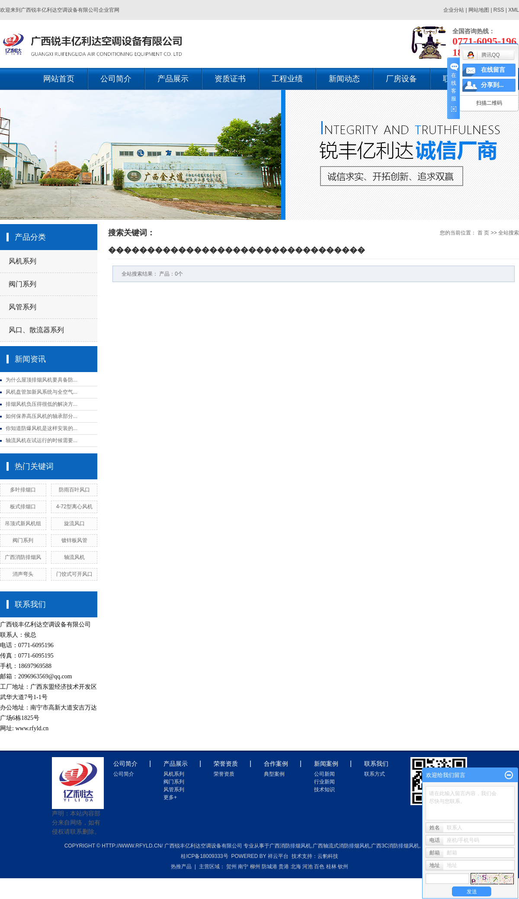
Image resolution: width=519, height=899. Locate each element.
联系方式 (374, 774)
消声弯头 (23, 574)
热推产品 (181, 867)
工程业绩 (287, 78)
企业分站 (453, 10)
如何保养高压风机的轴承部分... (41, 416)
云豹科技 (327, 856)
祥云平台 (278, 856)
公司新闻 (324, 774)
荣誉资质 (224, 774)
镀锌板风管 (74, 540)
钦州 (343, 867)
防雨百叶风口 (74, 490)
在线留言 (493, 70)
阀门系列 (22, 284)
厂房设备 (401, 78)
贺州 (231, 867)
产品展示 (173, 78)
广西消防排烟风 (23, 557)
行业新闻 (324, 782)
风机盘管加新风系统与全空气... (41, 392)
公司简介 (115, 78)
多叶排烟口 (23, 490)
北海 (296, 867)
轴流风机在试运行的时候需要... (41, 440)
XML (513, 10)
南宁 (243, 867)
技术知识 (324, 790)
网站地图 (479, 10)
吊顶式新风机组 (23, 523)
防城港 (269, 867)
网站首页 (58, 78)
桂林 (331, 867)
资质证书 (230, 78)
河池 (307, 867)
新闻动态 (344, 78)
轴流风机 (74, 557)
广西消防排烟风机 (290, 846)
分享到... (492, 85)
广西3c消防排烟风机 (395, 846)
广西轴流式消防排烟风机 (341, 846)
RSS (498, 10)
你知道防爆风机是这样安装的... (41, 428)
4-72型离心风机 (74, 507)
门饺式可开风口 (74, 574)
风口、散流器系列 (36, 330)
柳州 (255, 867)
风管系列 (22, 307)
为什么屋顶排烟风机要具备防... (41, 380)
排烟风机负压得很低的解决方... (41, 404)
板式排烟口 (23, 507)
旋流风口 (74, 523)
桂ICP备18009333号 (204, 856)
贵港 (284, 867)
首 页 (483, 233)
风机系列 (22, 261)
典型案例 (274, 774)
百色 (319, 867)
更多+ (170, 797)
